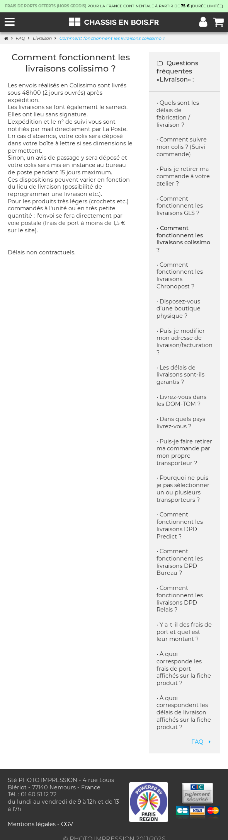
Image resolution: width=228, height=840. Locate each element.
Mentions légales (32, 816)
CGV (67, 816)
